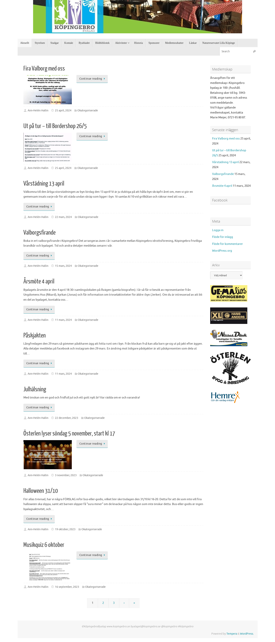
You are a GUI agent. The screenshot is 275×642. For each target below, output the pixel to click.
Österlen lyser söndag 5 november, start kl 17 (69, 433)
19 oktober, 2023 (65, 529)
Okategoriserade (87, 110)
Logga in (218, 230)
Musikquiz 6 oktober (43, 544)
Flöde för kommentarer (227, 244)
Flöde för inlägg (222, 237)
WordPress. (247, 633)
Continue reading (92, 78)
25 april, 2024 (63, 110)
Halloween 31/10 (40, 490)
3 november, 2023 (66, 475)
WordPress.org (222, 251)
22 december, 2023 (66, 418)
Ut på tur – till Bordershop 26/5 (55, 126)
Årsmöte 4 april (38, 281)
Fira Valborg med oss (44, 68)
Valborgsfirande (39, 232)
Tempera (231, 633)
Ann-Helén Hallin (38, 110)
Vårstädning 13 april (43, 183)
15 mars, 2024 (63, 266)
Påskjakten (34, 335)
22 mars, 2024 (63, 217)
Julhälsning (34, 389)
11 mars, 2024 (63, 320)
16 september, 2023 (67, 587)
